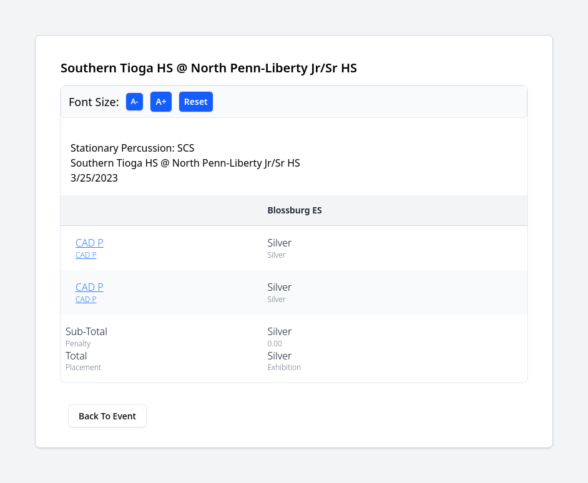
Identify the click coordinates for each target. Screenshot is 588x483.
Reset (196, 101)
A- (135, 101)
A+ (160, 101)
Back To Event (107, 416)
